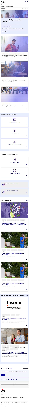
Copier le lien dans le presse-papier (11, 368)
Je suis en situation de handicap (12, 183)
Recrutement (8, 26)
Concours (4, 26)
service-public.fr (8, 397)
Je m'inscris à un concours (14, 122)
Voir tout (27, 200)
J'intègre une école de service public (14, 144)
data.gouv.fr (22, 397)
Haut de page (26, 368)
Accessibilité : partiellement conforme (8, 402)
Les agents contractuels (14, 162)
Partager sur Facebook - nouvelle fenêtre (6, 368)
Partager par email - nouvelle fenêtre (9, 368)
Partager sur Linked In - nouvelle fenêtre (1, 368)
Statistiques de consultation (24, 402)
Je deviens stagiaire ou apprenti (12, 190)
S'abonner (3, 374)
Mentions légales (16, 402)
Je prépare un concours (14, 133)
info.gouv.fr (2, 397)
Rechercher (25, 1)
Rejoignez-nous (14, 383)
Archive (19, 402)
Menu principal (28, 1)
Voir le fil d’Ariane (3, 8)
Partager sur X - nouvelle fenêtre (4, 368)
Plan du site (2, 402)
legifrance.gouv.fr (15, 397)
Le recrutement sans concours (14, 173)
